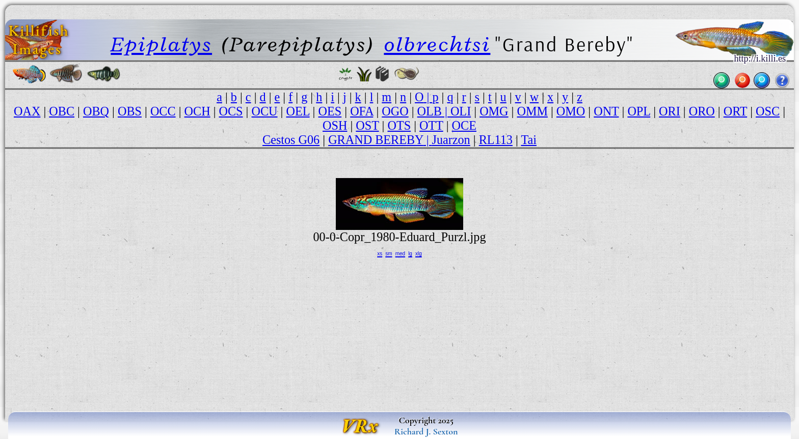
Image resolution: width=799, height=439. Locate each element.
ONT (606, 111)
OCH (197, 111)
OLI (460, 111)
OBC (61, 111)
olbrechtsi (437, 44)
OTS (399, 125)
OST (367, 125)
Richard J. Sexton (426, 431)
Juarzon (451, 140)
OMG (494, 111)
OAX (27, 111)
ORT (735, 111)
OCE (464, 125)
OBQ (96, 111)
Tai (529, 140)
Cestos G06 (290, 140)
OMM (532, 111)
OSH (335, 125)
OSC (768, 111)
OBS (130, 111)
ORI (669, 111)
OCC (163, 111)
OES (330, 111)
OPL (638, 111)
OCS (231, 111)
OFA (361, 111)
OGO (395, 111)
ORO (702, 111)
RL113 (496, 140)
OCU (265, 111)
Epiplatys (161, 44)
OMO (570, 111)
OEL (297, 111)
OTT (431, 125)
